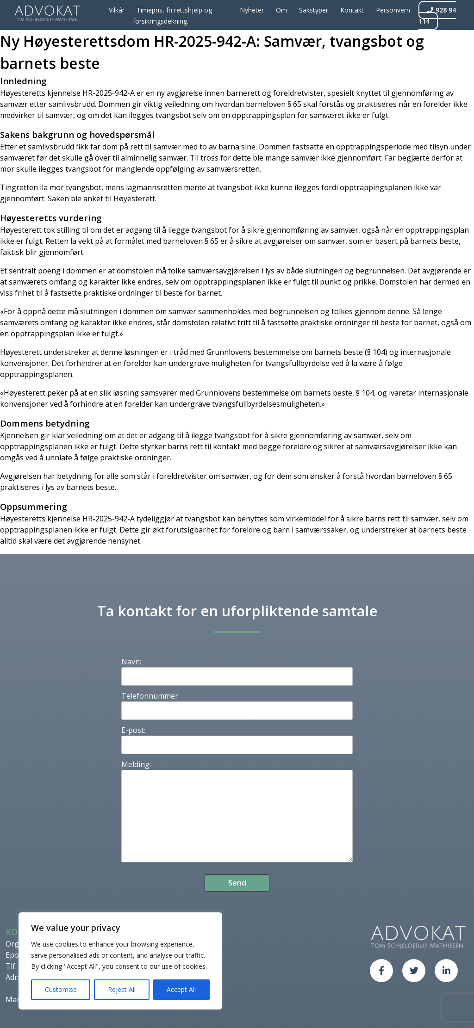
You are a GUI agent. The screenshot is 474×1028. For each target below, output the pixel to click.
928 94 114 (437, 15)
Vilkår (117, 10)
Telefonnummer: (150, 696)
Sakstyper (313, 10)
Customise (61, 989)
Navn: (131, 661)
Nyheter (252, 10)
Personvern (393, 10)
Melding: (136, 764)
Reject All (122, 989)
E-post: (133, 730)
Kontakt (352, 10)
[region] (120, 960)
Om (281, 10)
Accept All (181, 989)
